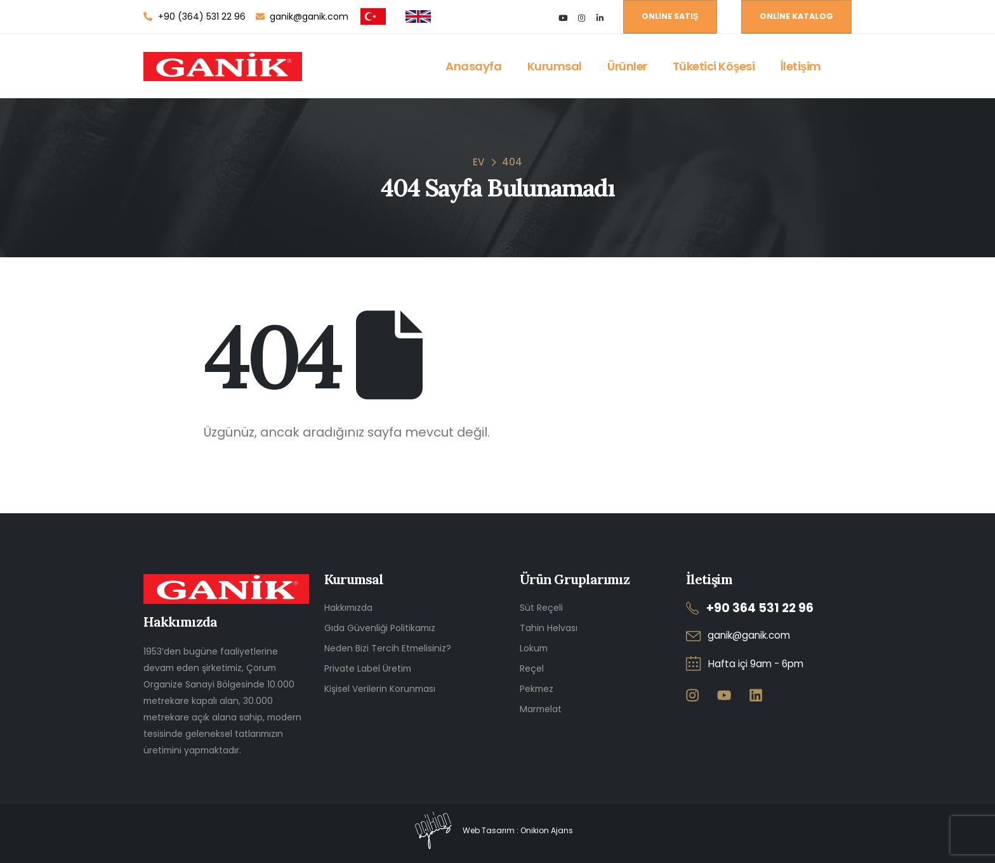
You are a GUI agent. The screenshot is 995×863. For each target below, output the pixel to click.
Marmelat (541, 709)
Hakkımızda (348, 607)
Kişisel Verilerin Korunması (379, 688)
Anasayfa (473, 66)
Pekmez (536, 688)
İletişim (801, 66)
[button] (670, 17)
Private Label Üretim (367, 668)
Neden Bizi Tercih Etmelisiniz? (387, 648)
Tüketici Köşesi (714, 66)
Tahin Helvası (548, 628)
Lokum (534, 648)
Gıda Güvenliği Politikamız (379, 628)
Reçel (532, 668)
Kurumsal (554, 66)
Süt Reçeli (541, 607)
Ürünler (627, 66)
